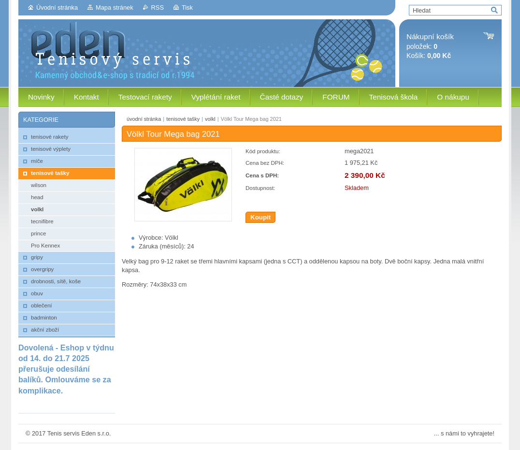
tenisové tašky (183, 119)
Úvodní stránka (57, 7)
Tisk (187, 7)
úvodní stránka (144, 119)
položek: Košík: (430, 46)
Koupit (260, 217)
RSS (157, 7)
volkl (210, 119)
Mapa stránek (114, 7)
